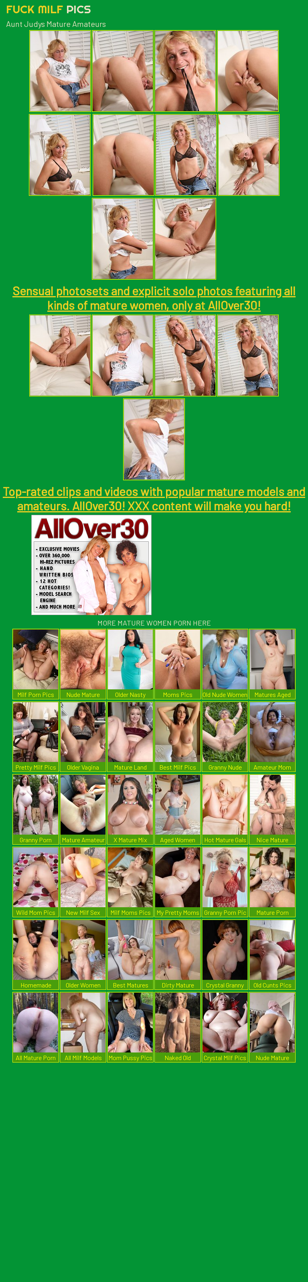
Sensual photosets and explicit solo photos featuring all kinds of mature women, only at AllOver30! (154, 297)
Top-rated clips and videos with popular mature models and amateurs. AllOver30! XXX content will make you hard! (154, 498)
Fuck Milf (48, 9)
